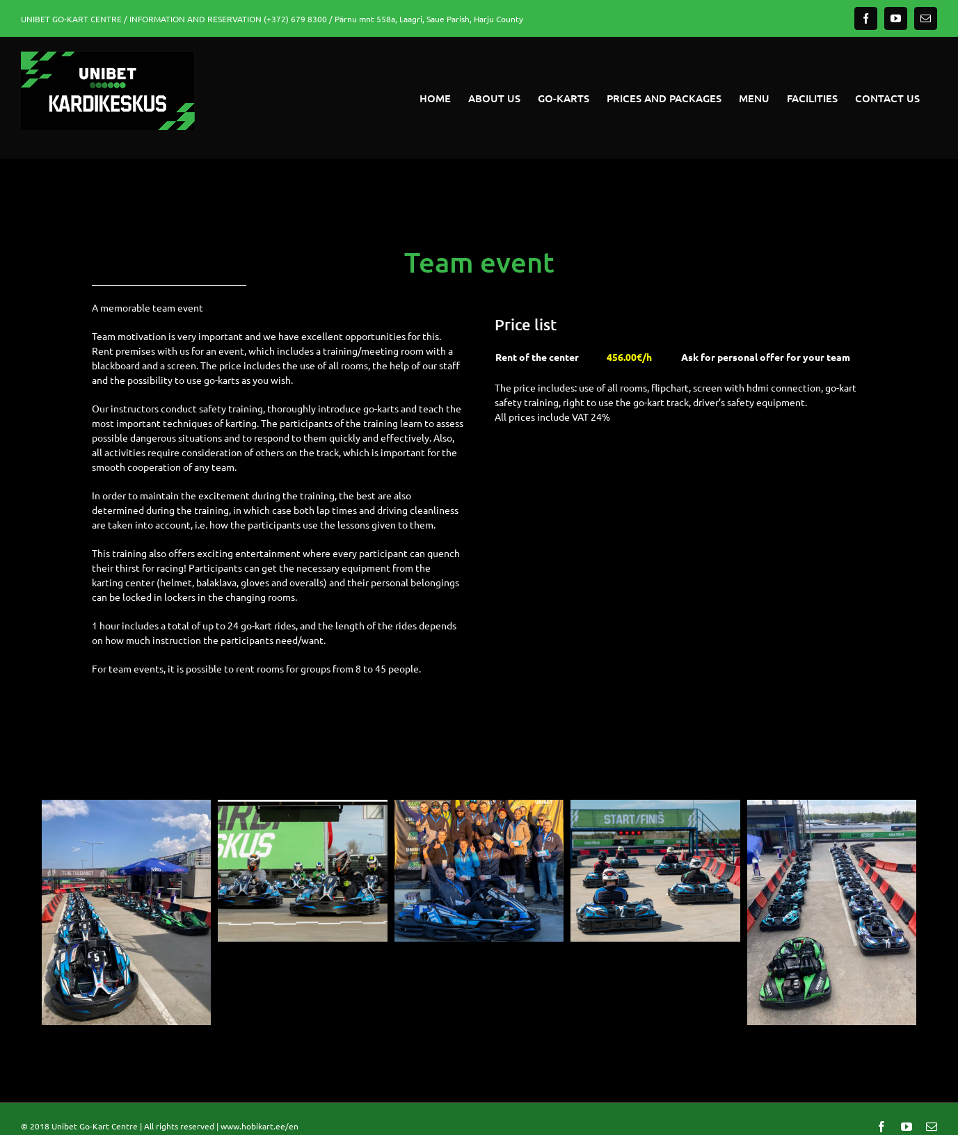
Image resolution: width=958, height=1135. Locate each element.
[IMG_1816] (831, 806)
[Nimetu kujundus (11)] (302, 806)
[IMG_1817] (126, 806)
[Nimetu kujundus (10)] (655, 806)
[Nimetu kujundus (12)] (479, 806)
